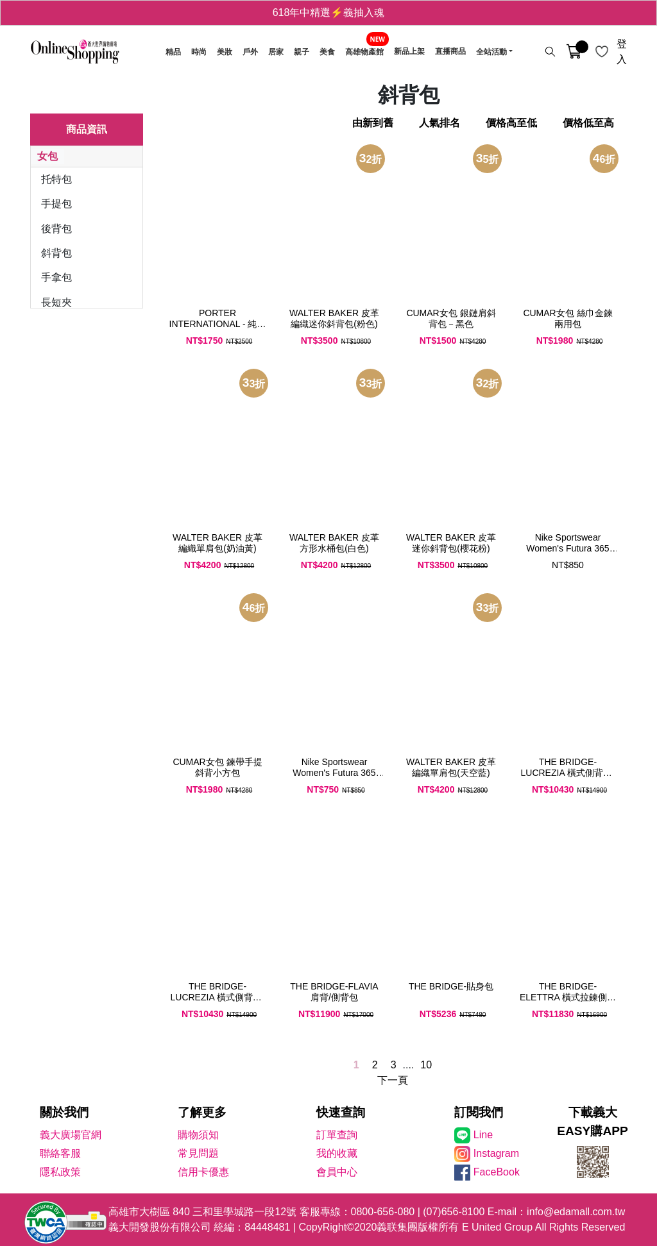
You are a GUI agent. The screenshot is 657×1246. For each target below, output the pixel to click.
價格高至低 (511, 122)
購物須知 (198, 1134)
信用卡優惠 (203, 1171)
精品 (173, 51)
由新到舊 (372, 122)
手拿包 (56, 277)
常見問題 (198, 1153)
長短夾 (56, 302)
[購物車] (574, 52)
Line (483, 1134)
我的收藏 (336, 1153)
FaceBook (497, 1171)
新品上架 (409, 51)
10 (426, 1064)
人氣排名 (439, 122)
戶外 (250, 51)
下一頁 (392, 1080)
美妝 (224, 51)
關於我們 (64, 1112)
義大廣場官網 (70, 1134)
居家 (276, 51)
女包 (47, 156)
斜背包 (56, 253)
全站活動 (491, 51)
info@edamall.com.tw (576, 1211)
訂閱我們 (478, 1112)
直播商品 (450, 51)
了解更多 (202, 1112)
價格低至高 (588, 122)
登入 (622, 51)
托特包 (56, 179)
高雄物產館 (364, 51)
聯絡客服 (60, 1153)
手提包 (56, 203)
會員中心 (336, 1171)
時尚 (199, 51)
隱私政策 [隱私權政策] (60, 1171)
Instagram (496, 1153)
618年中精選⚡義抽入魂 (329, 12)
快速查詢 (340, 1112)
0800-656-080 (383, 1211)
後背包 (56, 228)
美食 (327, 51)
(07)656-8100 (453, 1211)
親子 (301, 51)
